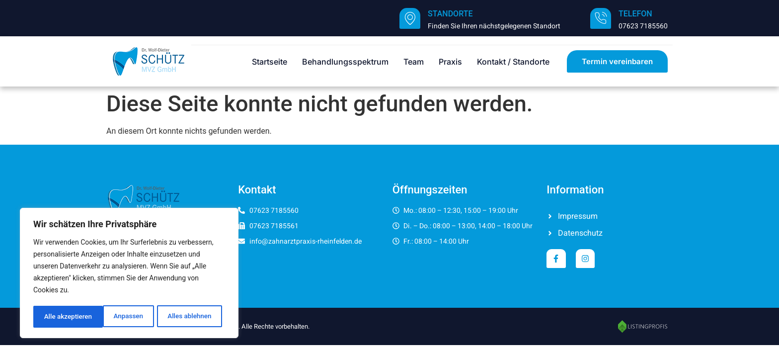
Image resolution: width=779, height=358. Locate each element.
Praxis (450, 62)
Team (413, 62)
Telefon (635, 13)
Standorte (450, 13)
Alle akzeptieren (190, 317)
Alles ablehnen (120, 317)
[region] (129, 274)
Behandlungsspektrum (345, 62)
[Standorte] (409, 18)
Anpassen (58, 317)
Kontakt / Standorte (513, 62)
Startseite (269, 62)
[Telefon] (600, 18)
